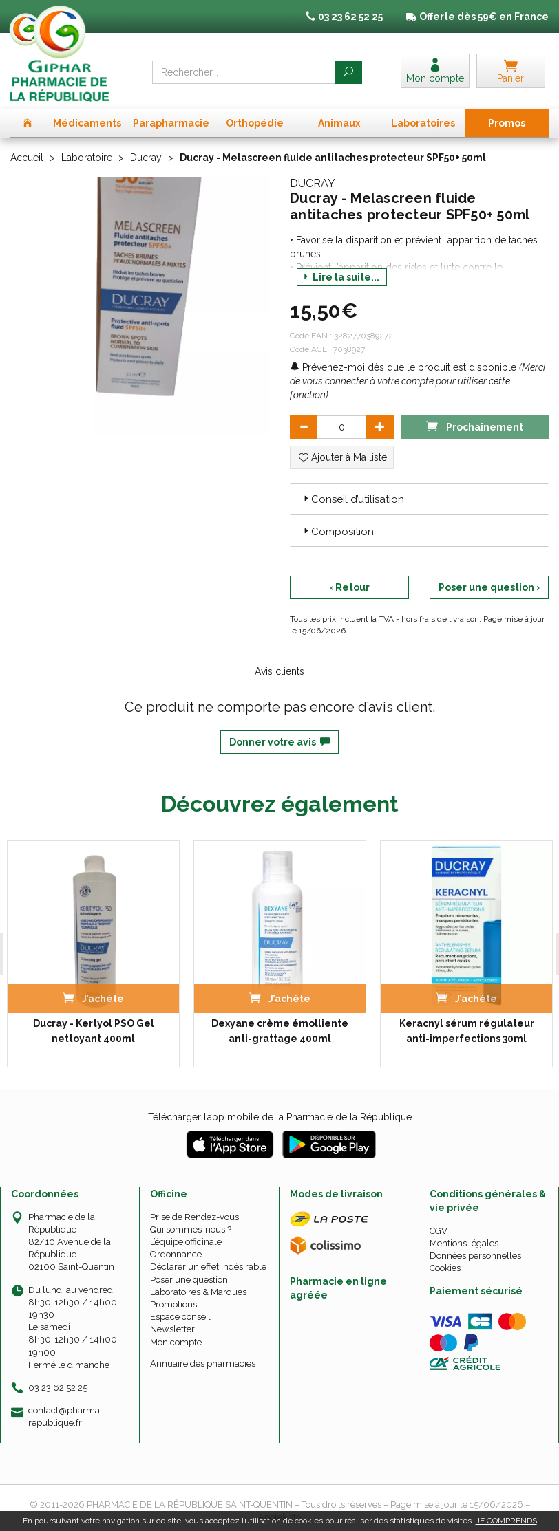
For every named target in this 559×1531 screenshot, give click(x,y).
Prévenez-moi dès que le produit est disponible (403, 367)
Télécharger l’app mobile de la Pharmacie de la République (280, 1116)
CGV (438, 1231)
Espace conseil (180, 1317)
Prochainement (474, 426)
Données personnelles (475, 1255)
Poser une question (189, 1279)
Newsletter (172, 1329)
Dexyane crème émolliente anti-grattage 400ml (279, 1031)
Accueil (26, 157)
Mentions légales (464, 1243)
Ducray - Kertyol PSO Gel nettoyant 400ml (93, 1031)
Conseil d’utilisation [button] (352, 499)
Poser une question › (489, 587)
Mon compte (176, 1342)
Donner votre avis (279, 742)
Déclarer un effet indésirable (208, 1266)
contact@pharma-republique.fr (65, 1416)
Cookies (445, 1268)
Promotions (173, 1304)
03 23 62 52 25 (57, 1387)
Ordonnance (176, 1254)
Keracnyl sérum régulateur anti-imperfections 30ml (466, 1031)
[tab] (419, 499)
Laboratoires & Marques (198, 1292)
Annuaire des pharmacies (202, 1363)
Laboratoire (86, 157)
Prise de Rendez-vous (194, 1217)
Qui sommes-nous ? (190, 1229)
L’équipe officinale (186, 1242)
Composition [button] (337, 531)
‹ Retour (350, 587)
